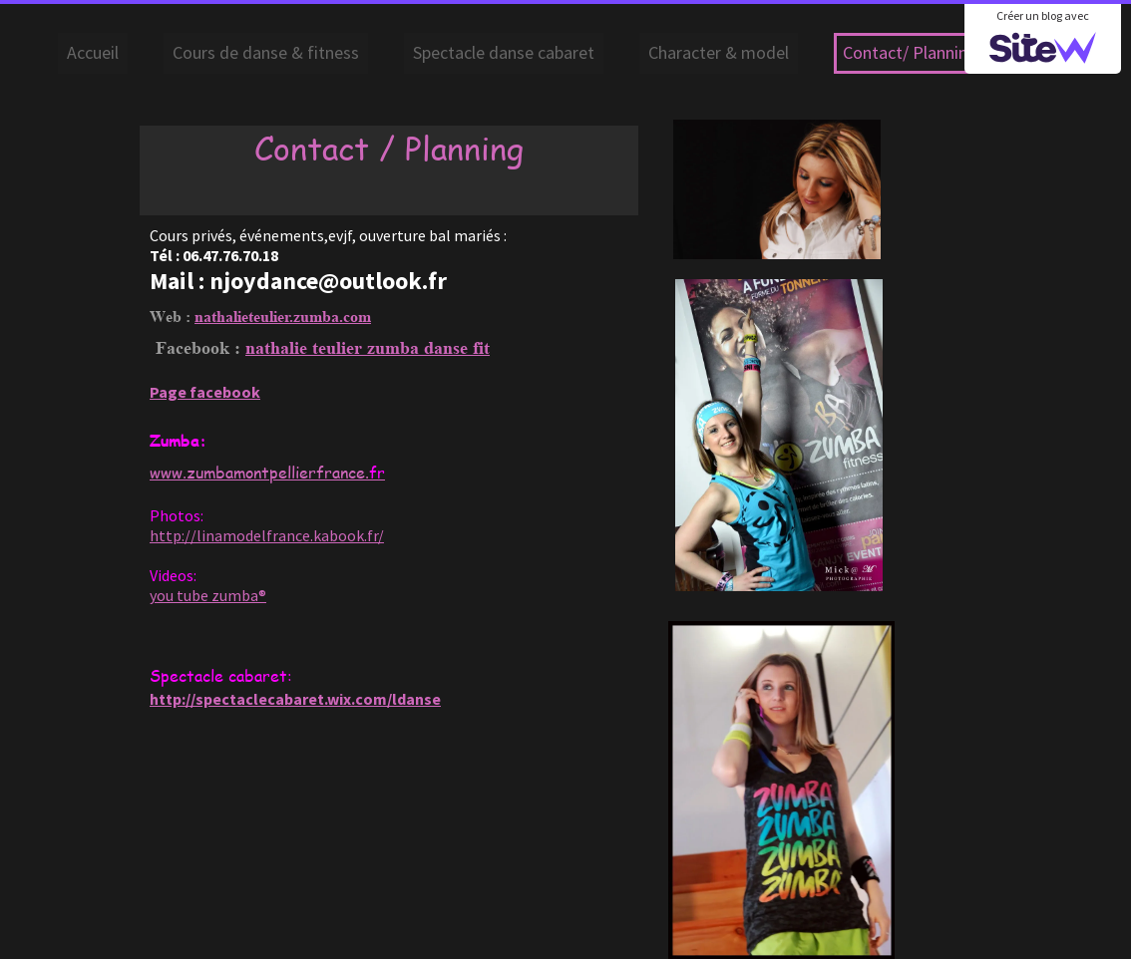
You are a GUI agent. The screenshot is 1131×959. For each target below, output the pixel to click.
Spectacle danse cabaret (503, 52)
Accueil (93, 52)
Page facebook (205, 392)
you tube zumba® (208, 595)
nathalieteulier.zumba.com (282, 316)
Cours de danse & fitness (266, 52)
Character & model (718, 52)
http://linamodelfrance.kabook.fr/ (267, 535)
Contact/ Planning (910, 52)
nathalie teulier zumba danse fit (367, 348)
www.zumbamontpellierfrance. (267, 472)
